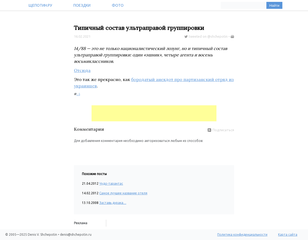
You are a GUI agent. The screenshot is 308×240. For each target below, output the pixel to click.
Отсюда (82, 70)
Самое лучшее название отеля (123, 193)
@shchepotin (217, 36)
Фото (118, 5)
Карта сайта (287, 234)
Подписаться (221, 130)
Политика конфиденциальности (242, 234)
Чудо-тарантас (111, 183)
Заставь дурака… (112, 202)
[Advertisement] (154, 113)
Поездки (81, 5)
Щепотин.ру (40, 5)
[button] (78, 151)
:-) (78, 94)
